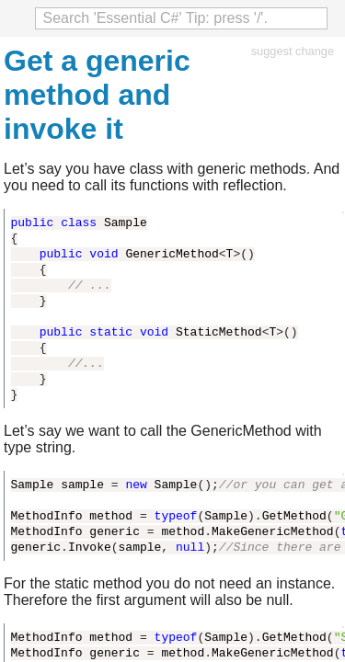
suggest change (292, 51)
